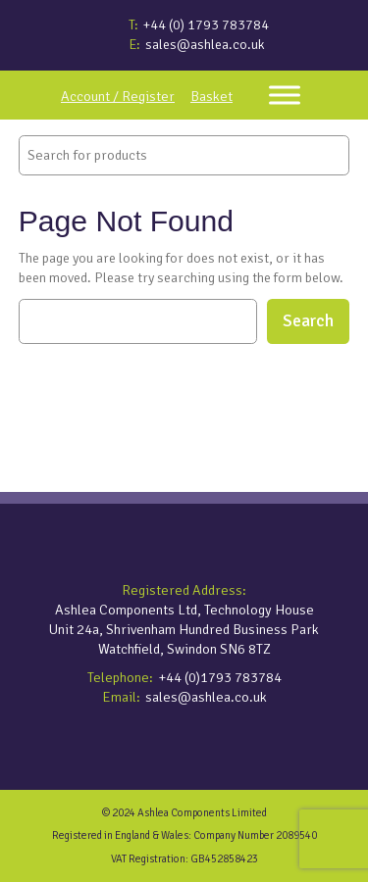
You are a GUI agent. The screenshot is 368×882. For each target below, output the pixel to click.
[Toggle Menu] (284, 94)
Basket (211, 96)
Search (308, 321)
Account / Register (118, 96)
